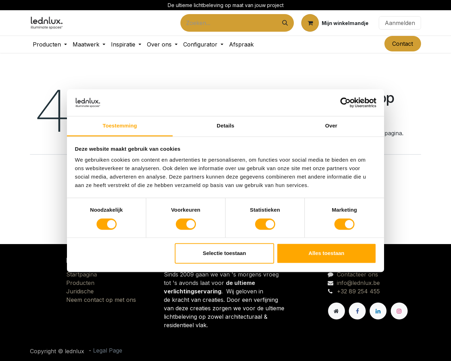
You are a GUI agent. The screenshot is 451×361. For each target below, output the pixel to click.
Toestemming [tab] (120, 126)
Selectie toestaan (224, 253)
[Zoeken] (285, 23)
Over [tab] (331, 126)
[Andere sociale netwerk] (336, 311)
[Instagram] (399, 311)
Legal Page (107, 350)
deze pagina (386, 133)
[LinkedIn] (378, 311)
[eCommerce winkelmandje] (335, 23)
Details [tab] (225, 126)
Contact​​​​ (402, 43)
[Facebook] (357, 311)
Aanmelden (400, 22)
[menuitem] (50, 44)
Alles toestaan (327, 253)
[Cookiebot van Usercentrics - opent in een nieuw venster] (345, 102)
